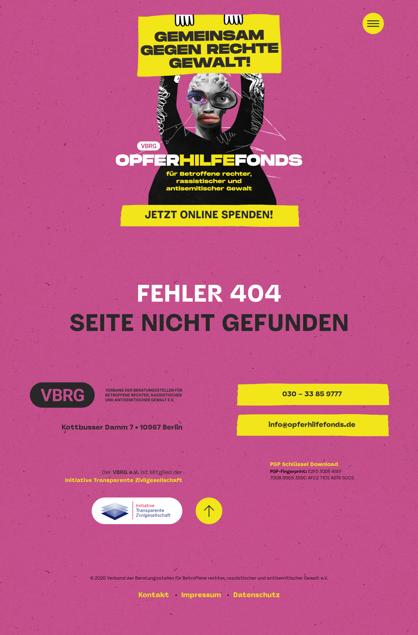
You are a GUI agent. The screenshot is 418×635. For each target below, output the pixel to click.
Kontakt (154, 595)
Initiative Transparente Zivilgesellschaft (123, 480)
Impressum (202, 595)
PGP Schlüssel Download (304, 464)
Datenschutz (256, 595)
